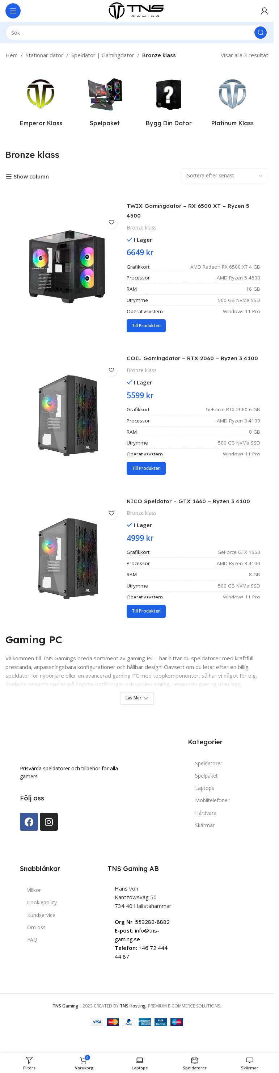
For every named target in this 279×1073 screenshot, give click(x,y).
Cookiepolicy (42, 922)
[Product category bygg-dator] (168, 102)
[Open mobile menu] (13, 11)
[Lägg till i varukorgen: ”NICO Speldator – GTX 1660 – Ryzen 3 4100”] (146, 631)
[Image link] (56, 767)
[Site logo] (136, 10)
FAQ (32, 959)
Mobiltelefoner (212, 820)
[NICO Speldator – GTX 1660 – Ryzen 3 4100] (67, 572)
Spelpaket (206, 795)
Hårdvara (205, 832)
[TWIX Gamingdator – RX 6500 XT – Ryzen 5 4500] (67, 267)
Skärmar (205, 844)
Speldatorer (208, 782)
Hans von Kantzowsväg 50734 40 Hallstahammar (143, 917)
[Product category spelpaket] (105, 102)
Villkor (34, 909)
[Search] (136, 32)
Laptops (204, 807)
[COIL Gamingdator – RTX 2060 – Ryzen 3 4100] (67, 419)
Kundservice (41, 934)
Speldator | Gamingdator (102, 55)
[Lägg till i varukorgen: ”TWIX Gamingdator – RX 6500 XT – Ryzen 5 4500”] (146, 325)
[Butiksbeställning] (224, 176)
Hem (11, 55)
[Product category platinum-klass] (232, 102)
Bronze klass (142, 227)
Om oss (36, 946)
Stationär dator (44, 55)
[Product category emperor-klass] (41, 102)
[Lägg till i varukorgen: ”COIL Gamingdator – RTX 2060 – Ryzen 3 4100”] (146, 478)
